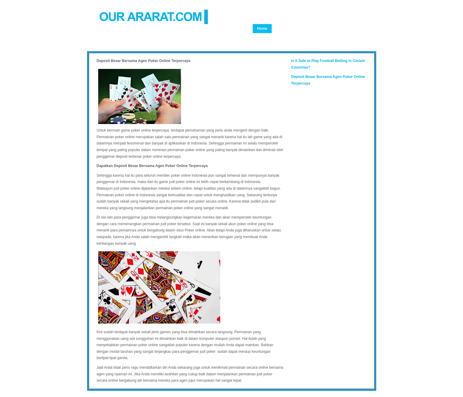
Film (330, 28)
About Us (310, 28)
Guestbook (313, 47)
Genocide (284, 28)
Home (262, 28)
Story (348, 28)
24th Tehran (326, 38)
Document (266, 47)
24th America (295, 38)
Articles (351, 38)
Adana (289, 47)
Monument (266, 38)
